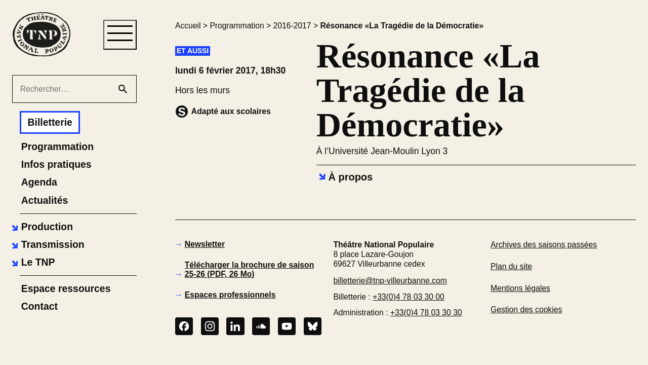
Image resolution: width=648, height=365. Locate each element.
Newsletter (205, 244)
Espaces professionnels (230, 294)
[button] (41, 227)
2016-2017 (292, 25)
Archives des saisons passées (544, 244)
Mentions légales (520, 288)
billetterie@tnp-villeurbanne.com (390, 280)
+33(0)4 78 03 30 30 (426, 312)
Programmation (237, 25)
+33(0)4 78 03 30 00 (408, 297)
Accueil (188, 25)
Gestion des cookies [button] (526, 309)
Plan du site (511, 266)
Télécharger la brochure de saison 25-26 (249, 269)
